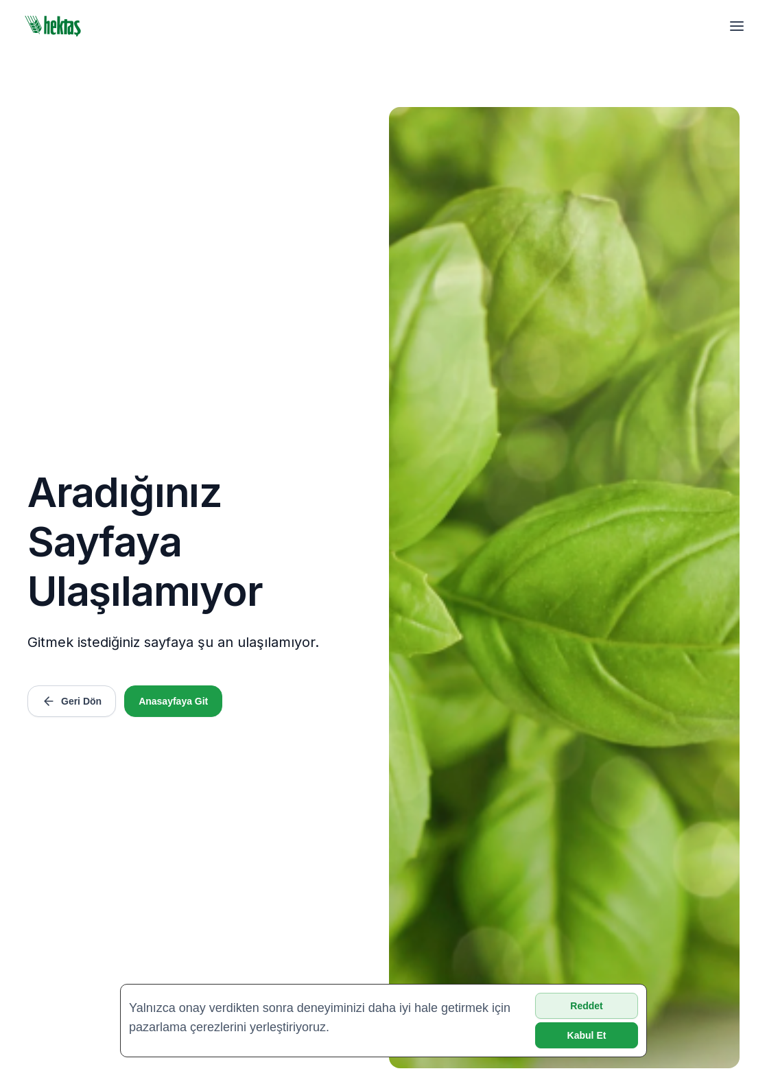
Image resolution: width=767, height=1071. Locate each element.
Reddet (586, 1005)
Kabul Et (586, 1035)
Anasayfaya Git (173, 701)
